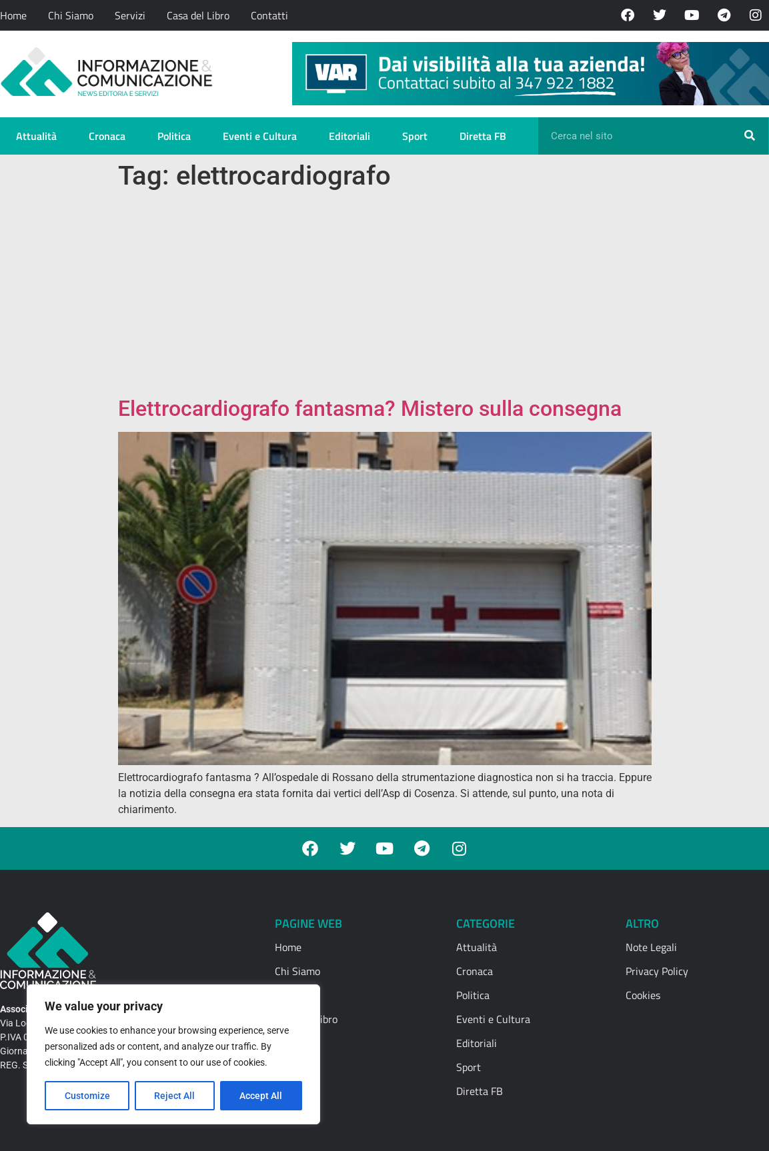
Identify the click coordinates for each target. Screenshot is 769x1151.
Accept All (261, 1095)
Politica (174, 136)
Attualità (36, 136)
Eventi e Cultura (260, 136)
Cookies (643, 995)
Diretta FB (483, 136)
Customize (87, 1095)
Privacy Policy (657, 971)
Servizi (130, 15)
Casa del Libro (198, 15)
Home (13, 15)
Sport (415, 136)
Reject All (175, 1095)
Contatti (269, 15)
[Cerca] (749, 136)
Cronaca (107, 136)
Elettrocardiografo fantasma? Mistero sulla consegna (372, 408)
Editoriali (349, 136)
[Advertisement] (385, 296)
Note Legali (651, 947)
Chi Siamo (70, 15)
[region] (173, 1054)
